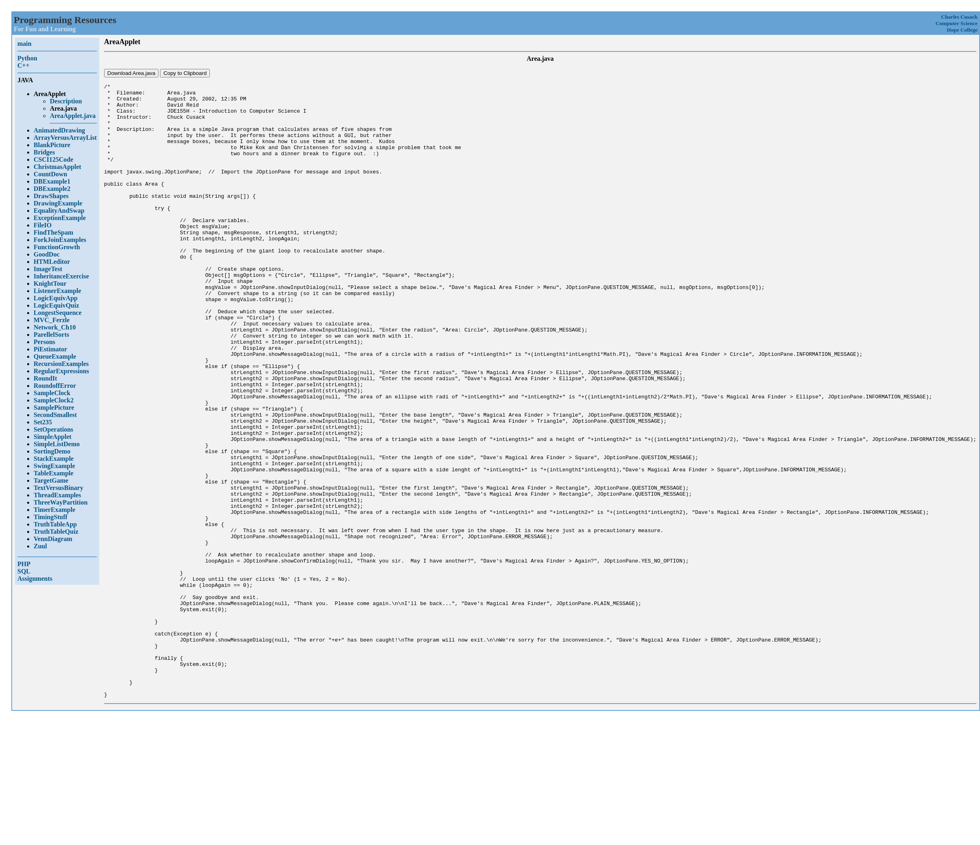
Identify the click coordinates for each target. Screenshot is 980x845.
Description (66, 101)
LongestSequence (57, 312)
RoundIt (45, 378)
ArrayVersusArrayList (65, 137)
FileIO (42, 225)
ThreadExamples (57, 495)
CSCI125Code (53, 159)
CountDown (50, 174)
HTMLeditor (52, 261)
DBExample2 (52, 188)
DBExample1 (52, 181)
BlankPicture (52, 144)
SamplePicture (54, 407)
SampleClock (52, 392)
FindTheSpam (53, 232)
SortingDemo (52, 451)
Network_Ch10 (55, 327)
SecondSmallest (55, 414)
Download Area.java (131, 73)
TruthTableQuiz (56, 531)
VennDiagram (53, 538)
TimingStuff (50, 516)
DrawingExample (58, 203)
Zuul (40, 546)
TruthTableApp (55, 524)
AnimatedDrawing (59, 130)
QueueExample (55, 356)
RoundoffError (55, 385)
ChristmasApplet (57, 166)
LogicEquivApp (55, 298)
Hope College (962, 30)
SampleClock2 (54, 400)
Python (27, 58)
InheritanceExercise (61, 276)
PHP (23, 563)
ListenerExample (57, 290)
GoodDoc (47, 254)
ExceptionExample (60, 217)
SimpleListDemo (57, 444)
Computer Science (956, 23)
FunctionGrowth (57, 247)
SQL (23, 571)
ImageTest (48, 268)
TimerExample (54, 509)
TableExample (53, 473)
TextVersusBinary (58, 487)
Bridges (44, 152)
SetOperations (53, 429)
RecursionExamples (61, 363)
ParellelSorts (51, 334)
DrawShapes (51, 196)
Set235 (43, 422)
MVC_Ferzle (52, 320)
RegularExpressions (61, 371)
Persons (44, 341)
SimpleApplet (52, 436)
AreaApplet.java (73, 115)
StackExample (54, 458)
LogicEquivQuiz (56, 305)
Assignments (34, 578)
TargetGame (51, 480)
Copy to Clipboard (185, 73)
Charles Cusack (959, 17)
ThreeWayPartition (61, 502)
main (24, 43)
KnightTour (50, 283)
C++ (23, 65)
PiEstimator (50, 349)
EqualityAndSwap (59, 210)
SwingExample (54, 465)
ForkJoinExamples (60, 239)
